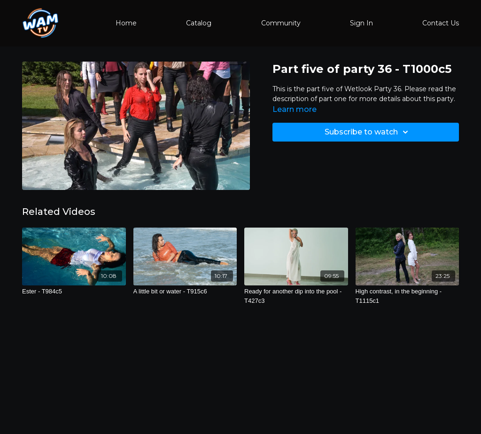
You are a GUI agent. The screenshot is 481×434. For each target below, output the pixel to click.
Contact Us (440, 23)
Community (281, 23)
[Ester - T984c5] (74, 291)
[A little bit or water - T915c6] (185, 291)
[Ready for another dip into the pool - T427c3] (296, 296)
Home (126, 23)
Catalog (198, 23)
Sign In (361, 23)
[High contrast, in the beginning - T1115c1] (407, 296)
